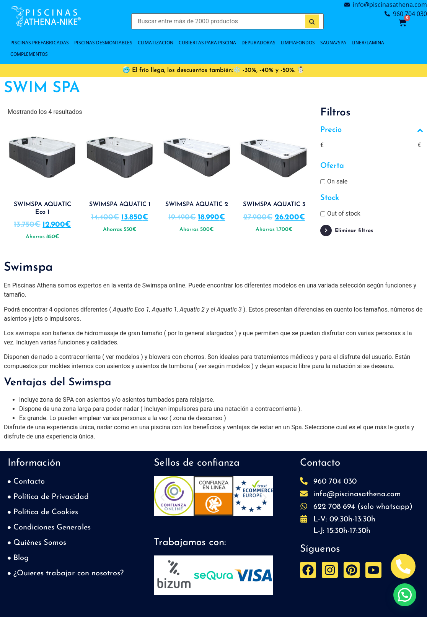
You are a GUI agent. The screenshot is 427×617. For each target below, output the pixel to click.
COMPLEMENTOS (29, 54)
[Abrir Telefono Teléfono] (403, 566)
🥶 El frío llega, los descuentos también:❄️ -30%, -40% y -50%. (208, 70)
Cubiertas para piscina (207, 42)
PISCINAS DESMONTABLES (103, 42)
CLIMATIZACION (155, 42)
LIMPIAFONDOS (298, 42)
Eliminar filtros (354, 231)
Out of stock (343, 213)
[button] (162, 497)
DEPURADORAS (258, 42)
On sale (337, 181)
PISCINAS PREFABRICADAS (39, 42)
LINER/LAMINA (368, 42)
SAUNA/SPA (333, 42)
